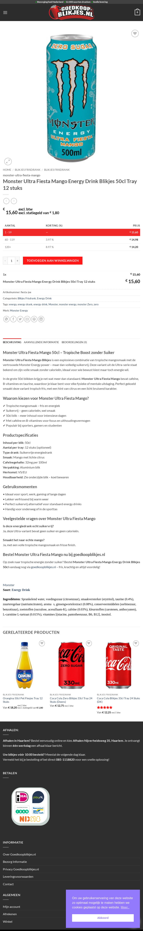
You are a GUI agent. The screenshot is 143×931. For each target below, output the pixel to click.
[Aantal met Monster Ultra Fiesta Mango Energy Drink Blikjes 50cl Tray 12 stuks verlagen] (5, 260)
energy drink (40, 304)
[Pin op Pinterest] (34, 319)
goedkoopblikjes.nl (43, 567)
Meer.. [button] (125, 907)
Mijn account (11, 906)
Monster (53, 304)
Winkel (7, 921)
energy (13, 304)
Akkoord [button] (103, 917)
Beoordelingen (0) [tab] (74, 342)
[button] (5, 12)
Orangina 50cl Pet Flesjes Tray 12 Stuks (23, 700)
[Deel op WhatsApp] (6, 319)
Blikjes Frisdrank (57, 169)
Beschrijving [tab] (12, 342)
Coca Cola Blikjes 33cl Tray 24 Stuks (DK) (118, 700)
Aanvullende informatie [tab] (41, 342)
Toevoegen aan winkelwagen (53, 260)
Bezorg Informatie (15, 861)
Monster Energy (19, 310)
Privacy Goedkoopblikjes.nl (21, 869)
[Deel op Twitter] (20, 319)
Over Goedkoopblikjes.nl (19, 854)
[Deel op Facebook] (13, 319)
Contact (8, 884)
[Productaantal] (11, 260)
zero (96, 304)
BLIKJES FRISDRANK (27, 169)
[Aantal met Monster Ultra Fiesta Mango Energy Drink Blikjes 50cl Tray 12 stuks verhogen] (17, 260)
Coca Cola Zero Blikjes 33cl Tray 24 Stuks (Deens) (71, 700)
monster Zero (85, 304)
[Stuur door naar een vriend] (27, 319)
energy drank (25, 304)
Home (7, 169)
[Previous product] (14, 201)
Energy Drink (44, 298)
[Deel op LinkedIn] (41, 319)
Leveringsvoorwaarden (18, 876)
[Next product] (6, 201)
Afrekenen (10, 914)
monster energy (67, 304)
